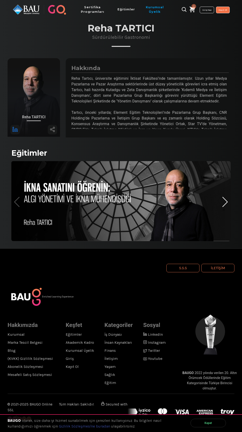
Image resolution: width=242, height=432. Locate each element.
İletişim (218, 268)
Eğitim (110, 382)
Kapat (208, 423)
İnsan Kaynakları (118, 342)
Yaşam (110, 366)
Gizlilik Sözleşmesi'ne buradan (84, 426)
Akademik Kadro (80, 342)
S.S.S (183, 268)
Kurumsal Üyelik (80, 350)
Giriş (70, 358)
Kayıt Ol (223, 10)
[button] (225, 202)
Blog (12, 350)
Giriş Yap (207, 10)
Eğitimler (74, 334)
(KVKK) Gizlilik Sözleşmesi (30, 358)
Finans (110, 350)
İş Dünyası (113, 334)
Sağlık (109, 374)
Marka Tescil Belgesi (25, 342)
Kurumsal (16, 334)
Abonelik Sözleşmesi (25, 366)
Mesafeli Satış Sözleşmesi (30, 374)
